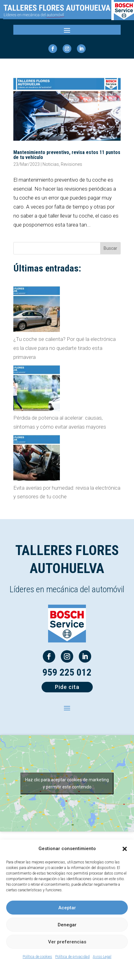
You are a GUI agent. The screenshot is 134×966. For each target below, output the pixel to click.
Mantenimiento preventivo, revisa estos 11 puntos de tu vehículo (66, 154)
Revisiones (71, 164)
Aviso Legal (102, 957)
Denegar (67, 925)
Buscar (110, 248)
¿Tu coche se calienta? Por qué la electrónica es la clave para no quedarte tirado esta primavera (64, 348)
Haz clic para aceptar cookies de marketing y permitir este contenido (67, 783)
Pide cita (67, 687)
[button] (125, 849)
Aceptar (67, 908)
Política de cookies (37, 957)
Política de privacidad (72, 957)
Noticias (50, 164)
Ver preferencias (67, 942)
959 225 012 (67, 672)
